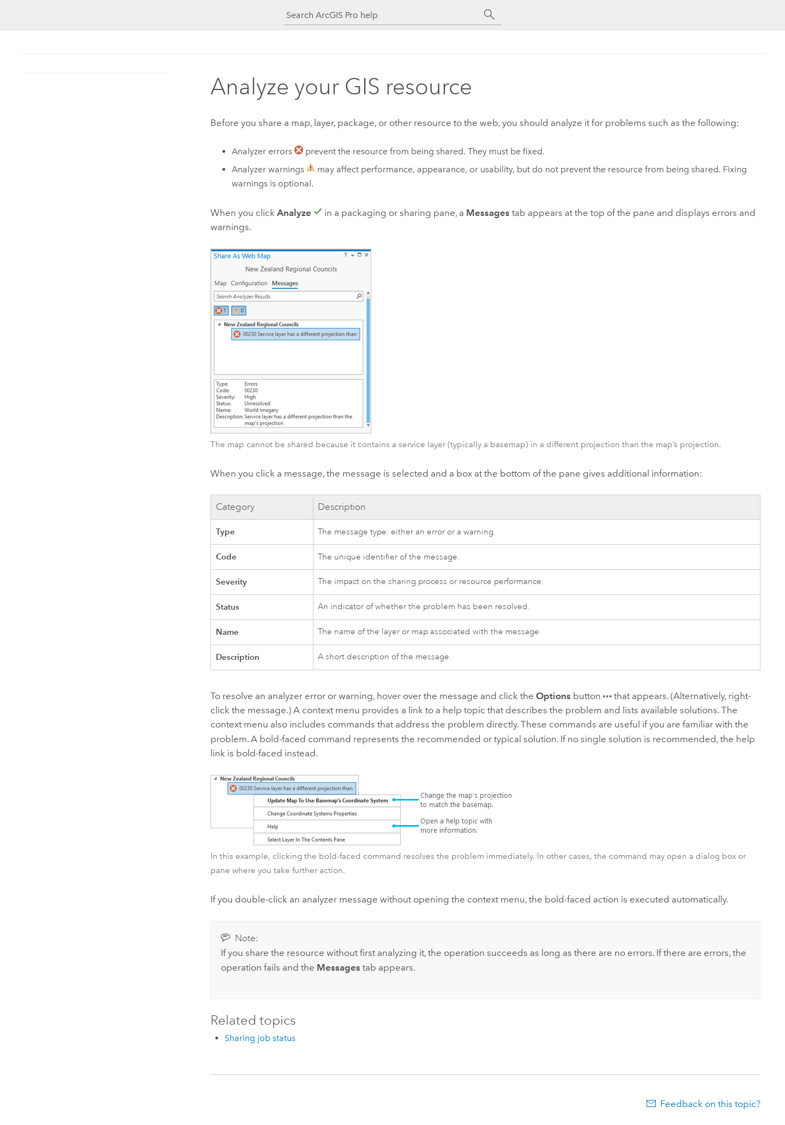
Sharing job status (260, 1038)
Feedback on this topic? (710, 1103)
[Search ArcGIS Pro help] (381, 15)
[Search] (489, 14)
